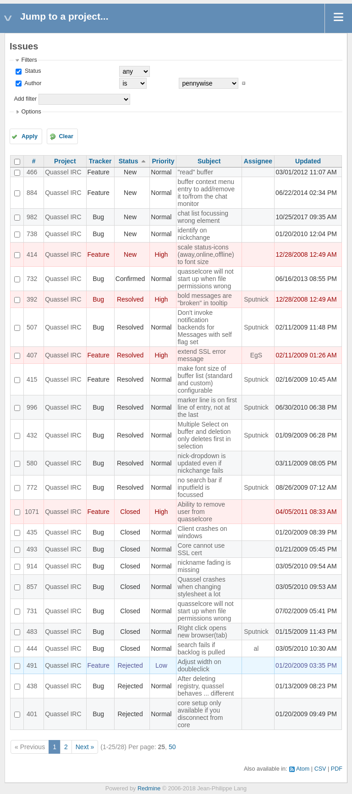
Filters (29, 60)
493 (32, 549)
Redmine (149, 788)
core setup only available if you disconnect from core (200, 714)
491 (32, 665)
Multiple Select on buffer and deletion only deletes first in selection (204, 435)
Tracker (100, 161)
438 (32, 686)
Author (32, 83)
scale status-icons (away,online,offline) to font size (205, 254)
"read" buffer (195, 172)
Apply (30, 136)
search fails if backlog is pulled (201, 648)
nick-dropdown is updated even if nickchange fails (201, 463)
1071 (32, 511)
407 (32, 355)
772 (32, 487)
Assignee (258, 161)
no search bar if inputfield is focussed (199, 487)
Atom (302, 769)
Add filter (25, 99)
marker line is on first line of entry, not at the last (206, 407)
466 (32, 172)
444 (32, 648)
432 (32, 435)
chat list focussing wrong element (202, 217)
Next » (85, 747)
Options (31, 111)
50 (172, 747)
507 (32, 327)
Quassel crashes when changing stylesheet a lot (201, 587)
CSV (320, 769)
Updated (308, 161)
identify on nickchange (193, 234)
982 (32, 217)
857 (32, 586)
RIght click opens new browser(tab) (202, 631)
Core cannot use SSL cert (201, 549)
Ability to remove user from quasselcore (201, 512)
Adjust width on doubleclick (199, 665)
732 (32, 278)
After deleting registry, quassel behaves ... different (205, 686)
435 (32, 532)
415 (32, 379)
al (256, 648)
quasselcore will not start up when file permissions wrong (205, 279)
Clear (66, 136)
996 (32, 407)
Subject (209, 161)
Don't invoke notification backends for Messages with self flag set (204, 327)
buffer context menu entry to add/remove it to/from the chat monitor (206, 192)
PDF (336, 769)
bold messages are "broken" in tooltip (204, 299)
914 (32, 566)
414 (32, 254)
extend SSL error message (201, 355)
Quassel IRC (63, 172)
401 (32, 714)
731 (32, 611)
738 (32, 234)
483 (32, 631)
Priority (163, 161)
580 (32, 463)
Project (65, 161)
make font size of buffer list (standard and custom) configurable (204, 379)
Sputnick (256, 299)
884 (32, 192)
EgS (256, 355)
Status (32, 71)
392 (32, 299)
